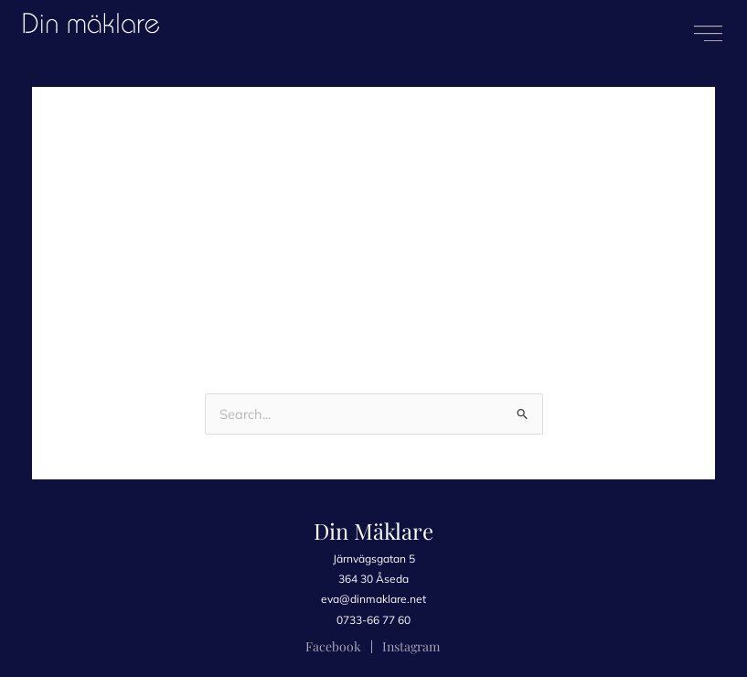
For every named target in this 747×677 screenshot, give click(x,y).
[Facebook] (333, 647)
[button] (708, 33)
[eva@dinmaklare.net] (374, 599)
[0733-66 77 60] (374, 620)
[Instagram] (411, 647)
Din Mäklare (373, 530)
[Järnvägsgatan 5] (374, 559)
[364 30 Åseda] (374, 579)
